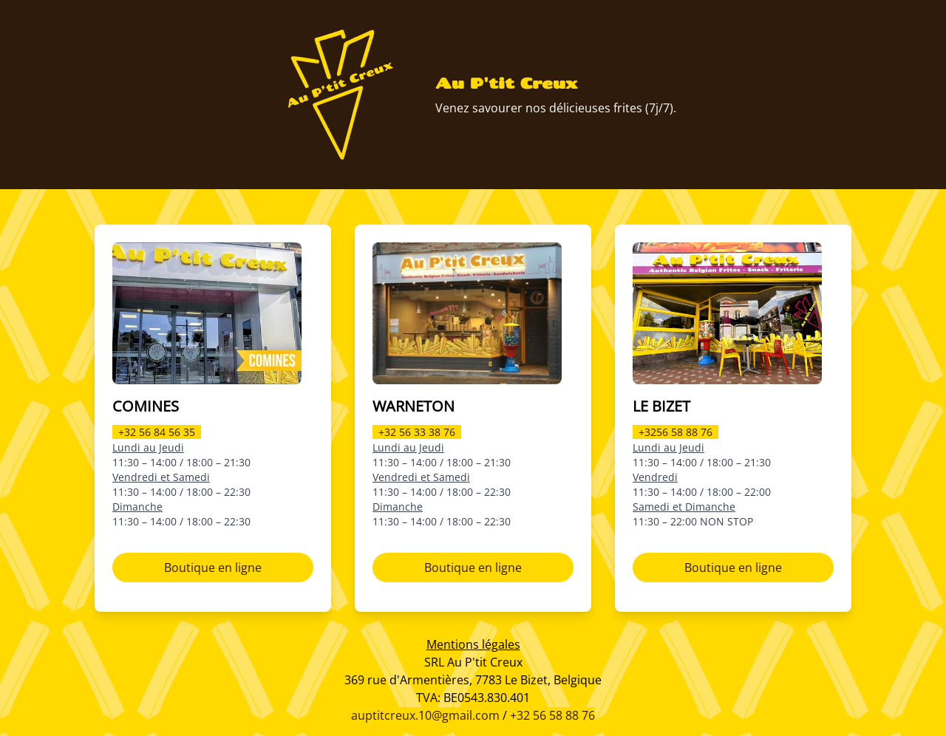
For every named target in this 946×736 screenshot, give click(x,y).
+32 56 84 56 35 (156, 432)
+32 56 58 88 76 (552, 715)
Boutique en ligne (213, 567)
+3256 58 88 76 (675, 432)
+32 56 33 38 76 (416, 432)
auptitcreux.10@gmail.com (425, 715)
